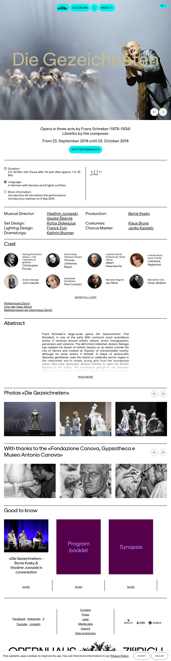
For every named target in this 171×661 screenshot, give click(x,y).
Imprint (85, 628)
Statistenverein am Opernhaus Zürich (28, 309)
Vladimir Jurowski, (63, 213)
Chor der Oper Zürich (18, 306)
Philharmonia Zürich (17, 302)
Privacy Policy (119, 656)
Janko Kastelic (141, 227)
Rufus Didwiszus (61, 223)
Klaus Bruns (138, 223)
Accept (142, 656)
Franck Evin (57, 227)
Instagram (33, 618)
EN (163, 6)
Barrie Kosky (139, 213)
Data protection (85, 632)
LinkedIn (34, 624)
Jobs (85, 618)
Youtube (21, 624)
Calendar (80, 7)
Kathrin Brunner (60, 232)
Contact (85, 609)
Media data (85, 623)
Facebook (18, 618)
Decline (159, 656)
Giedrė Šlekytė (60, 218)
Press (85, 614)
